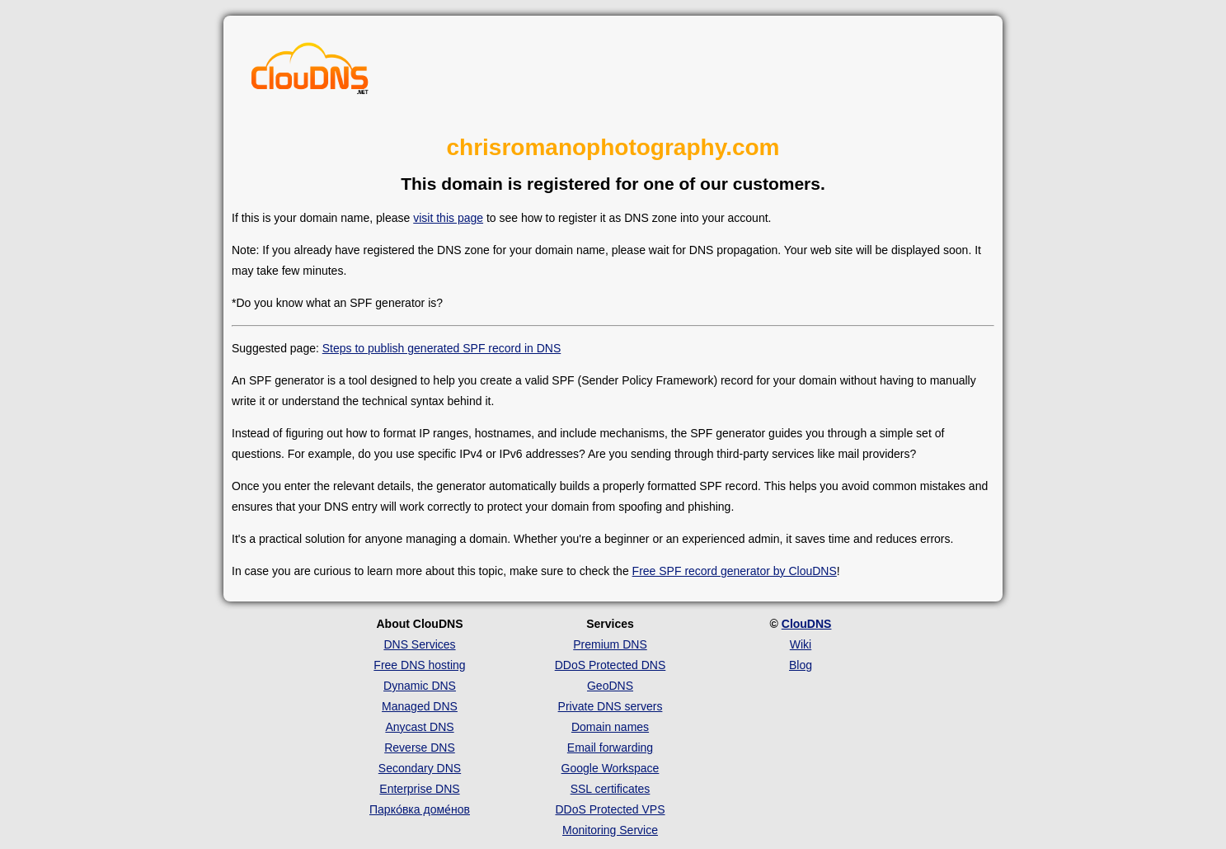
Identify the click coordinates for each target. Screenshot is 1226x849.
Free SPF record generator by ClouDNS (734, 571)
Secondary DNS (419, 768)
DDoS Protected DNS (610, 665)
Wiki (800, 644)
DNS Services (419, 644)
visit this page (448, 217)
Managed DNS (420, 706)
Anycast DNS (419, 726)
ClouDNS (807, 623)
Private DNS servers (610, 706)
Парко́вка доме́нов (419, 809)
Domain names (610, 726)
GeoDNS (610, 685)
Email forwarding (610, 747)
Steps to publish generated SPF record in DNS (441, 348)
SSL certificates (611, 788)
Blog (800, 665)
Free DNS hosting (419, 665)
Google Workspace (610, 768)
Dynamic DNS (419, 685)
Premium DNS (609, 644)
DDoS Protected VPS (610, 809)
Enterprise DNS (419, 788)
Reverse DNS (419, 747)
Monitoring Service (610, 830)
